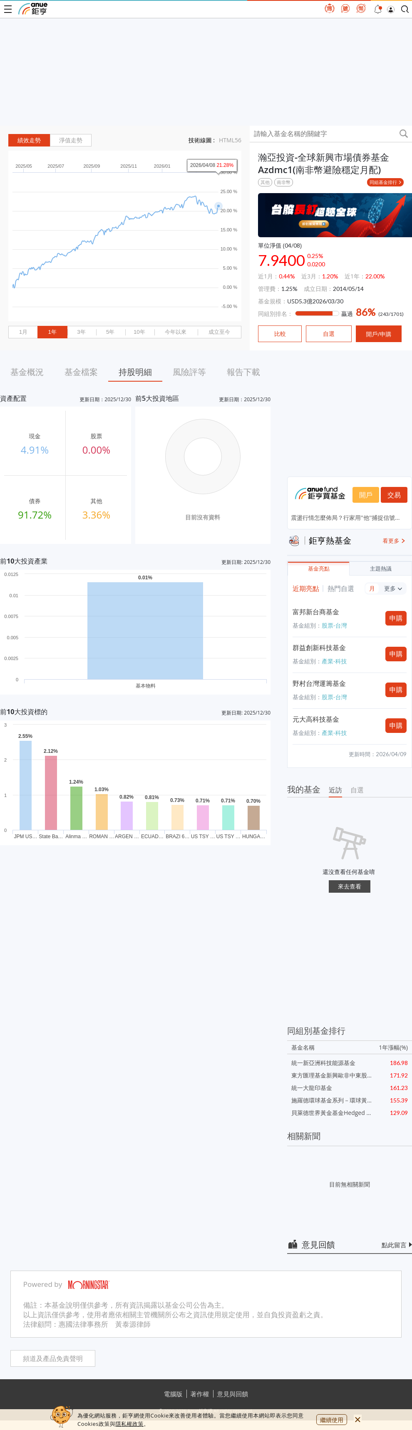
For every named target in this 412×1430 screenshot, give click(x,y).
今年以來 (175, 332)
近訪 (335, 789)
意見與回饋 (232, 1394)
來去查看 (349, 886)
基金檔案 (81, 371)
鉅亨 (32, 8)
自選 (357, 789)
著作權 (200, 1394)
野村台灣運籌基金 (319, 683)
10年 (139, 332)
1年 (52, 332)
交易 (394, 494)
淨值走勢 (70, 140)
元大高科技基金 (316, 719)
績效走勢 (29, 140)
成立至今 (219, 332)
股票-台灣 (334, 625)
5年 (110, 332)
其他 (265, 182)
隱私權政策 (129, 1424)
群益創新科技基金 (319, 647)
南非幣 (283, 182)
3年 (81, 332)
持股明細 (135, 371)
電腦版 (173, 1394)
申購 (396, 618)
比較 (280, 333)
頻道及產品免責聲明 (53, 1358)
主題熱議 (381, 569)
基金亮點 (319, 569)
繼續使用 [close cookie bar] (331, 1420)
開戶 (365, 494)
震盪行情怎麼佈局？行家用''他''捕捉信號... (345, 517)
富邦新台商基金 (316, 611)
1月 (23, 332)
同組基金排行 (383, 182)
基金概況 (27, 371)
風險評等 (189, 371)
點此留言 (394, 1245)
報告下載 (243, 371)
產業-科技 (334, 661)
